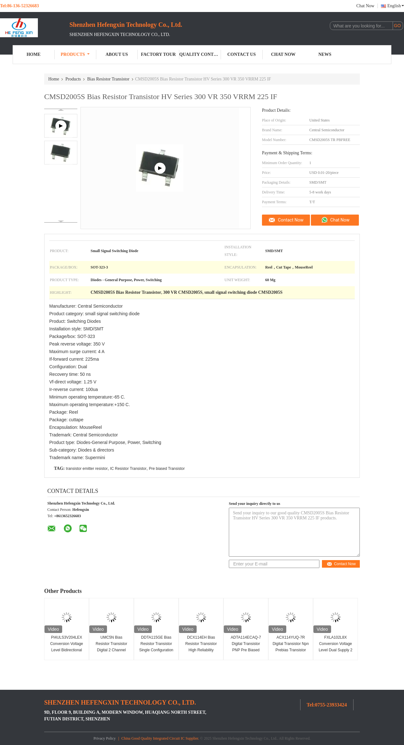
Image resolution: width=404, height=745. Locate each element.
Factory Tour (158, 54)
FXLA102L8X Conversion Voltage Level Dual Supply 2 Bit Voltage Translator (336, 647)
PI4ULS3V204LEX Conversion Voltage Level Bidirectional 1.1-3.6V (66, 647)
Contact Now (291, 219)
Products (75, 54)
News (324, 54)
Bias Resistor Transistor (108, 79)
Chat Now (365, 5)
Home (33, 54)
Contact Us (241, 54)
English (395, 5)
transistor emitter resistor (87, 468)
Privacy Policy (104, 738)
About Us (116, 54)
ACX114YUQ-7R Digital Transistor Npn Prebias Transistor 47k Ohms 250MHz (291, 647)
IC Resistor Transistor (128, 468)
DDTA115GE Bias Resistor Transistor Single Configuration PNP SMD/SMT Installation (156, 650)
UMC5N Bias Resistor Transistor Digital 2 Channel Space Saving (111, 647)
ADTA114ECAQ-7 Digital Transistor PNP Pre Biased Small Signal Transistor (246, 650)
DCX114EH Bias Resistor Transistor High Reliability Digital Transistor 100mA (201, 650)
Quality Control (200, 54)
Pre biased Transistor (167, 468)
